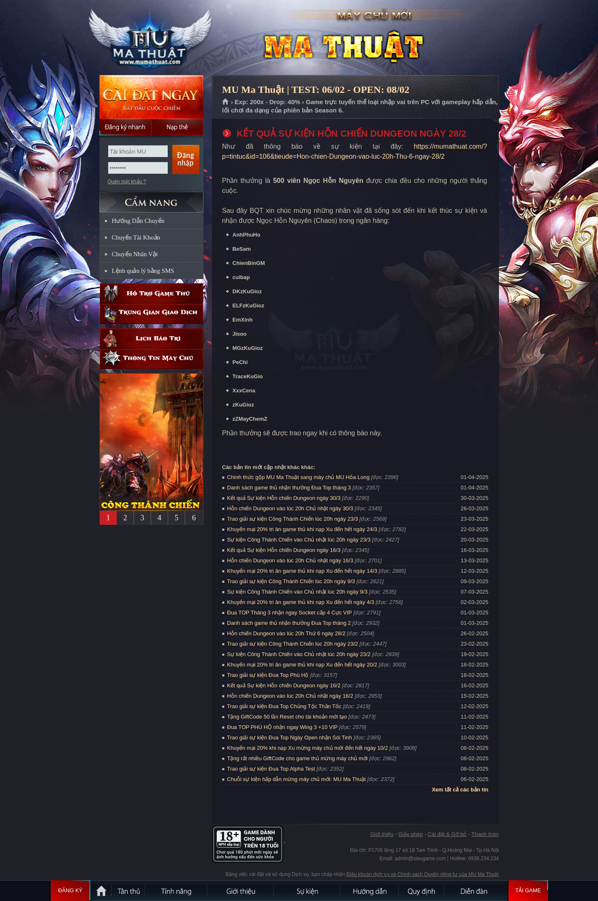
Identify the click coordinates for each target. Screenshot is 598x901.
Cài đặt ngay (151, 97)
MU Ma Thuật (151, 38)
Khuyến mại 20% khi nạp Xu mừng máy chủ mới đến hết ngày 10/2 (307, 748)
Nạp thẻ (177, 127)
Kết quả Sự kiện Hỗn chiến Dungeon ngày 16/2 (284, 685)
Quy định (422, 890)
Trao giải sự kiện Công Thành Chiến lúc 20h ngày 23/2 (292, 644)
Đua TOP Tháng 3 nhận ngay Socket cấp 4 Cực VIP (289, 612)
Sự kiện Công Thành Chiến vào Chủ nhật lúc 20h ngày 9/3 (297, 592)
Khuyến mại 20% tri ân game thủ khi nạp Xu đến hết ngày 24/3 (302, 529)
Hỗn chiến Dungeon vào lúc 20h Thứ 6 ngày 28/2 (286, 633)
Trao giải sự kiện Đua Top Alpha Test (271, 769)
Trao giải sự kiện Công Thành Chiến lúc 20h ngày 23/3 (292, 519)
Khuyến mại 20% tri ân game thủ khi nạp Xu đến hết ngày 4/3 (301, 602)
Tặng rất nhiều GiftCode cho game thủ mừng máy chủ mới (297, 758)
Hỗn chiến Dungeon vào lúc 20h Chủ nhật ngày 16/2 (290, 696)
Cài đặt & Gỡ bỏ (447, 834)
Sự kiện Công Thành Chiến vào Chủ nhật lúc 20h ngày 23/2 (299, 654)
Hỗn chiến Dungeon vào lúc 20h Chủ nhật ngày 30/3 (290, 508)
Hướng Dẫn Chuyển (138, 220)
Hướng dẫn (370, 890)
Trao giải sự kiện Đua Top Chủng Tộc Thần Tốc (284, 706)
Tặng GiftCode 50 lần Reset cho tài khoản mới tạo (287, 717)
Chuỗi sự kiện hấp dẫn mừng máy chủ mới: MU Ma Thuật (296, 779)
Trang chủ (225, 102)
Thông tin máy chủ (151, 359)
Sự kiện (307, 890)
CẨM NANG (151, 198)
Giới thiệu (381, 834)
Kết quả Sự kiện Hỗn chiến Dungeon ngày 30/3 (284, 498)
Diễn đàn (476, 890)
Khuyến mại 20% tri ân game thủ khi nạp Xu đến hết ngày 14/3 (302, 571)
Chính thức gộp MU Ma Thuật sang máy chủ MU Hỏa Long (298, 477)
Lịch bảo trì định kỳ (151, 338)
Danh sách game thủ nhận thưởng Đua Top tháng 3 (289, 487)
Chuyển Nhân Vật (135, 254)
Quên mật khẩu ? (127, 182)
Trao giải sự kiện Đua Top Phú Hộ (268, 675)
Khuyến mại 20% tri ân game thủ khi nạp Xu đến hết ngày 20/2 (302, 664)
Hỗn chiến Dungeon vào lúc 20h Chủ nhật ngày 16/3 (290, 560)
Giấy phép (410, 834)
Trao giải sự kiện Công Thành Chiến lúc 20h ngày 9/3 (291, 581)
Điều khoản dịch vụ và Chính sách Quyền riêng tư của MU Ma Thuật (422, 874)
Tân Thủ (128, 890)
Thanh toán (485, 834)
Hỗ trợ (151, 293)
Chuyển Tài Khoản (136, 237)
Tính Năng (176, 890)
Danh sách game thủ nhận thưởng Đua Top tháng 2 (289, 623)
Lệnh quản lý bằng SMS (143, 270)
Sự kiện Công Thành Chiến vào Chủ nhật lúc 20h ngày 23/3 (299, 540)
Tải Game (528, 890)
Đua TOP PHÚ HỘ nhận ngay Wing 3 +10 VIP (282, 727)
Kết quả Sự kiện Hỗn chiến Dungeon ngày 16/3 (284, 550)
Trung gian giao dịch (151, 314)
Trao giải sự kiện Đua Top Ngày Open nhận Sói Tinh (289, 737)
